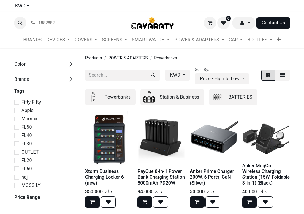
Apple (27, 110)
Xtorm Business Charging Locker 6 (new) (104, 177)
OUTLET (30, 152)
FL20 (26, 160)
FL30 (26, 144)
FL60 (26, 168)
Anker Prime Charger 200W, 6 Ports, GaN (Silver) (212, 177)
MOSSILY (31, 185)
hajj (25, 177)
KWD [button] (176, 75)
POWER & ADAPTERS (128, 58)
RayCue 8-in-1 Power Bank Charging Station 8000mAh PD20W (161, 177)
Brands (21, 79)
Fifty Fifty (31, 102)
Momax (29, 119)
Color (20, 64)
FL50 (26, 127)
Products (93, 58)
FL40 (26, 135)
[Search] (152, 75)
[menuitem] (32, 40)
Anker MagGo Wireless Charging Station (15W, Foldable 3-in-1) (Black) (266, 174)
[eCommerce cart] (210, 23)
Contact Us (273, 23)
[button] (20, 23)
